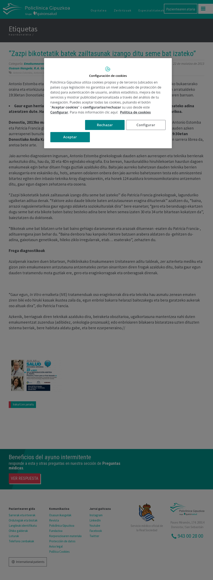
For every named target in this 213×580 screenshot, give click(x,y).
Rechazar (105, 125)
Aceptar (70, 137)
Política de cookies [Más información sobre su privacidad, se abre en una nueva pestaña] (135, 112)
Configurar (59, 112)
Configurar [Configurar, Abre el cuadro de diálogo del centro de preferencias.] (145, 125)
